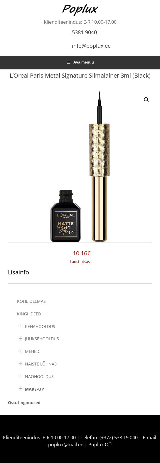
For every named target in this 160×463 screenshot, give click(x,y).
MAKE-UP (34, 389)
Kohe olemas (31, 301)
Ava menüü (80, 62)
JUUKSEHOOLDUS (42, 338)
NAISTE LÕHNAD (41, 364)
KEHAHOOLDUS (40, 326)
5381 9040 (84, 32)
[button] (146, 100)
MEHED (32, 351)
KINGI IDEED (29, 314)
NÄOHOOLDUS (39, 376)
